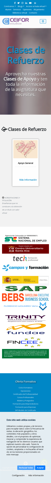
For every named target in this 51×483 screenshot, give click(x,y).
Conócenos (9, 6)
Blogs (20, 6)
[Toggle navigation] (43, 21)
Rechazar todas (26, 467)
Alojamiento (39, 9)
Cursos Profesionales (25, 397)
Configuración (18, 475)
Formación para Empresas (25, 407)
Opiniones (27, 9)
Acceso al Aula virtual (35, 6)
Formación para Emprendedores (25, 404)
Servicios (17, 9)
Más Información (36, 475)
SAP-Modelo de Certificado (25, 410)
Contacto (33, 12)
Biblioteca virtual (20, 12)
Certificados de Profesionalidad (25, 394)
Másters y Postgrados (25, 400)
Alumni (8, 9)
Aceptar (40, 467)
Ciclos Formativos (25, 388)
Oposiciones (25, 391)
